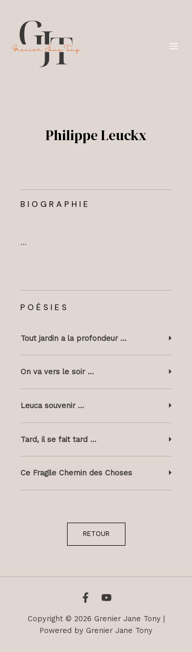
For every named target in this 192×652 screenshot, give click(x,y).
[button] (96, 339)
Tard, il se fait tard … (58, 439)
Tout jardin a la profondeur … (73, 338)
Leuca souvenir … (52, 405)
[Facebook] (85, 597)
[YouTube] (106, 597)
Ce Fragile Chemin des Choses (76, 472)
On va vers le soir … (57, 371)
